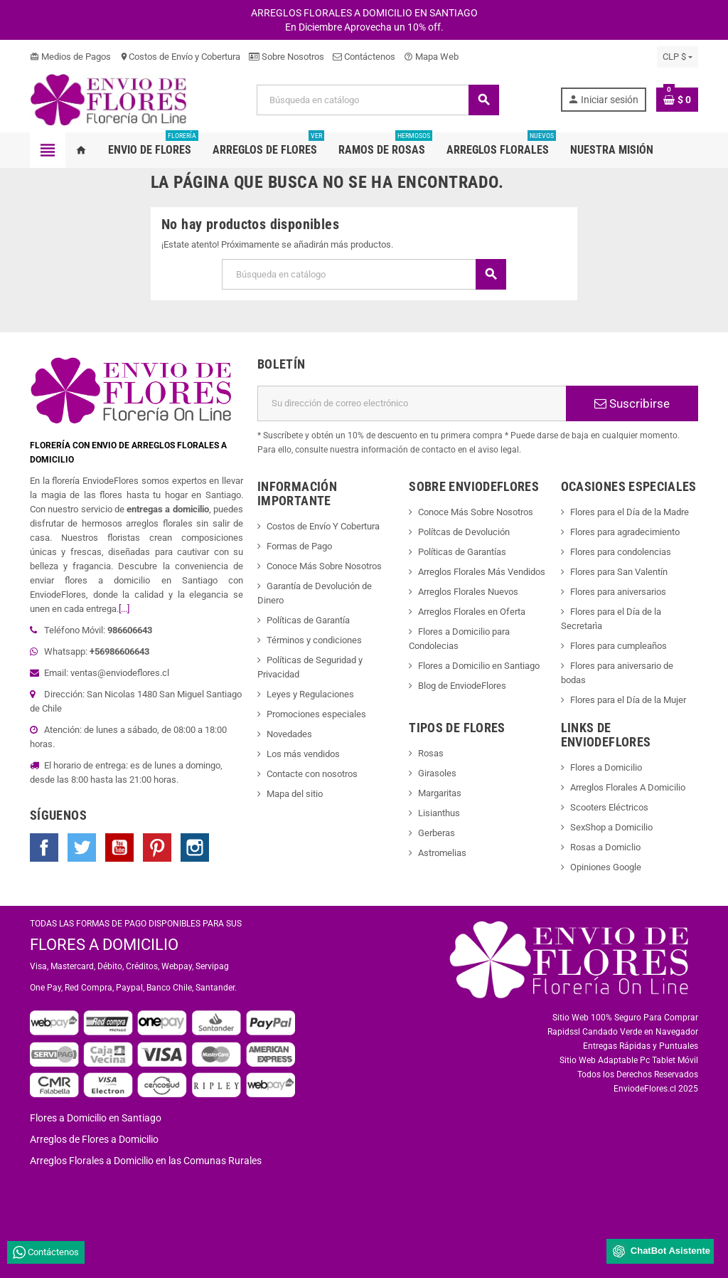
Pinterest (157, 847)
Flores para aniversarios (618, 591)
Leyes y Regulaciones (310, 694)
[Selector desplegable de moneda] (677, 57)
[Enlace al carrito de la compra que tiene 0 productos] (677, 100)
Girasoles (437, 773)
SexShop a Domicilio (611, 827)
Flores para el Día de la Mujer (628, 700)
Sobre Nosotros (286, 56)
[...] (124, 608)
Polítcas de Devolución (464, 532)
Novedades (289, 734)
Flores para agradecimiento (625, 532)
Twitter (82, 847)
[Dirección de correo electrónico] (411, 403)
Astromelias (442, 852)
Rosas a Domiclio (605, 847)
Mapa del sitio (295, 793)
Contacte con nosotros (312, 774)
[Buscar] (377, 100)
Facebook (44, 847)
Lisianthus (439, 813)
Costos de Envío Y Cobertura (323, 526)
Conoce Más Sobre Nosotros (324, 566)
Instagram (195, 847)
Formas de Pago (299, 546)
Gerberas (436, 833)
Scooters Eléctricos (609, 807)
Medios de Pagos (70, 56)
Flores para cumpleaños (618, 645)
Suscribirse (632, 403)
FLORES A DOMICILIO (104, 945)
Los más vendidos (303, 754)
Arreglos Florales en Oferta (471, 611)
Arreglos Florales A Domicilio (627, 787)
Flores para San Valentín (619, 571)
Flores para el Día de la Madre (629, 512)
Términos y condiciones (314, 640)
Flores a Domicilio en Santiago (479, 665)
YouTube (119, 847)
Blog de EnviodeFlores (462, 685)
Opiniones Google (605, 867)
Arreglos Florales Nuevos (468, 591)
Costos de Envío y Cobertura (179, 56)
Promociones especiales (316, 714)
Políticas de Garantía (308, 620)
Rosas (431, 753)
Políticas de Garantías (462, 551)
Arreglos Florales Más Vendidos (481, 571)
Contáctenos (364, 56)
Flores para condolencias (620, 551)
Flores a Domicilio (606, 767)
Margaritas (439, 793)
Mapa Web (431, 56)
